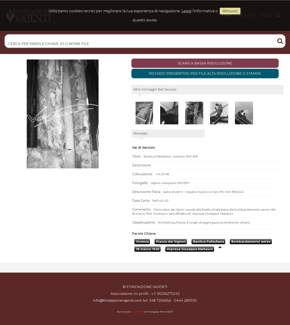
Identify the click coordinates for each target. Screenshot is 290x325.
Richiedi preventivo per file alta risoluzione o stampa (205, 73)
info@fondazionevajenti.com (117, 300)
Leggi (186, 11)
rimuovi (230, 11)
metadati (140, 133)
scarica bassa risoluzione (205, 63)
